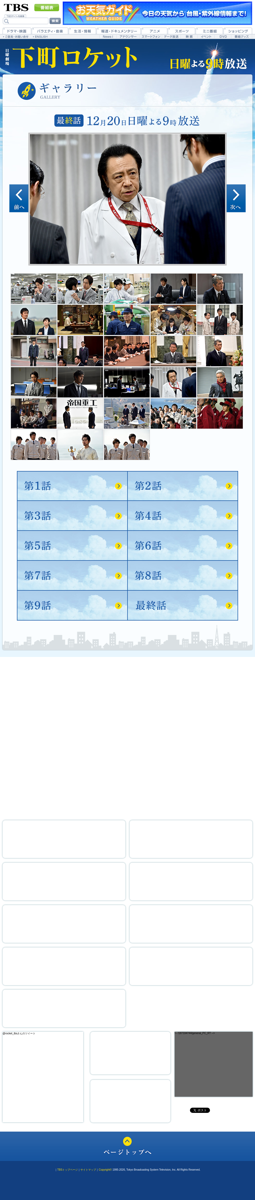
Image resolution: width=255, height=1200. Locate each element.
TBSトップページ (67, 1169)
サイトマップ (88, 1169)
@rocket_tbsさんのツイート (19, 1033)
